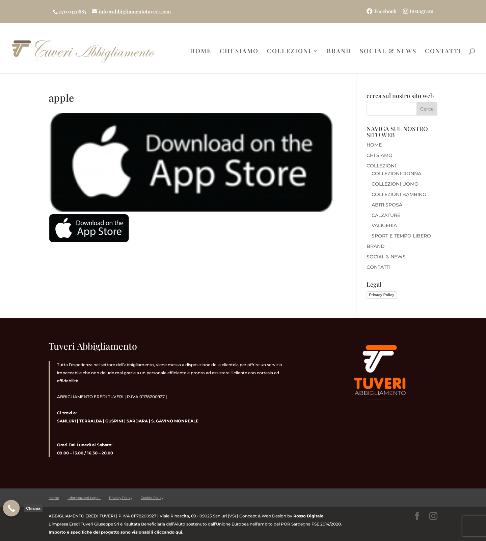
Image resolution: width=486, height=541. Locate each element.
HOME (200, 52)
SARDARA (137, 420)
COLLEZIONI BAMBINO (399, 194)
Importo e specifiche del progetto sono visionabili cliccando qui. (116, 532)
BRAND (339, 52)
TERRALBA (90, 420)
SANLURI (66, 420)
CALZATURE (386, 215)
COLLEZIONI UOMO (395, 184)
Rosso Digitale (308, 515)
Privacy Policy (382, 295)
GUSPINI (114, 420)
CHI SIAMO (239, 52)
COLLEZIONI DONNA (396, 173)
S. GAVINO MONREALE (174, 420)
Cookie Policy (152, 498)
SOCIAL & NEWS (388, 52)
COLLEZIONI (289, 52)
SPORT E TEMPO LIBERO (401, 236)
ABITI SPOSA (387, 205)
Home (54, 498)
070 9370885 (72, 11)
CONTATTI (443, 52)
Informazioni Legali (84, 498)
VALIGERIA (384, 225)
